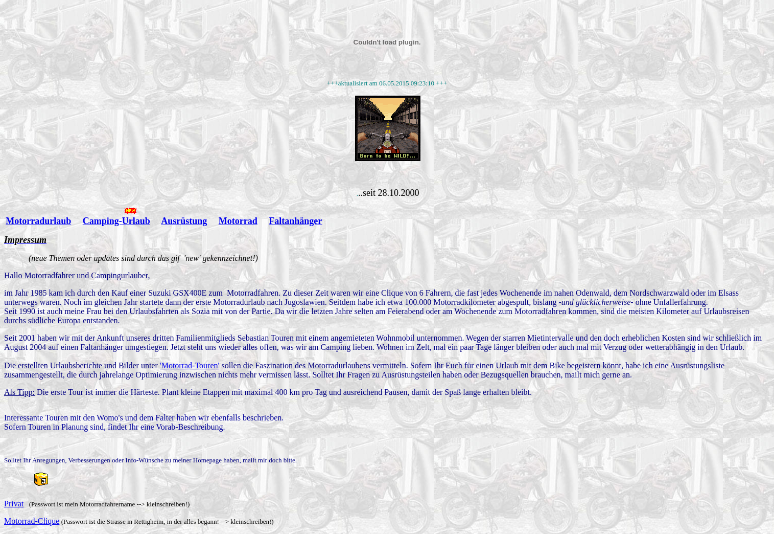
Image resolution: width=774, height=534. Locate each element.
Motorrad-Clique (31, 521)
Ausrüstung (184, 221)
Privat (14, 503)
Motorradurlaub (38, 221)
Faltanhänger (295, 221)
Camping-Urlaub (116, 221)
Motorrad (238, 221)
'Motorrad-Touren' (190, 365)
